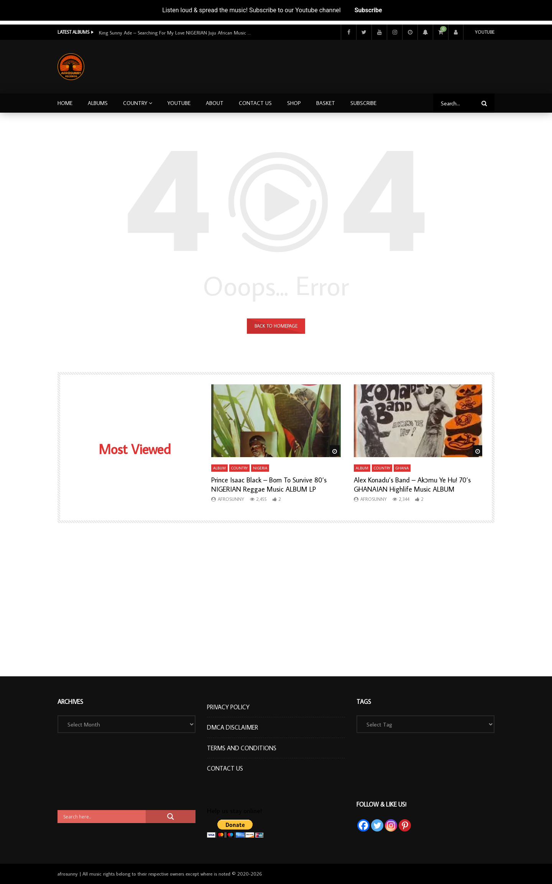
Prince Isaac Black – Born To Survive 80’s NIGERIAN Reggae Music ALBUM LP (269, 485)
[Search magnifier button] (171, 816)
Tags (363, 701)
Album (219, 468)
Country (135, 103)
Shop (294, 103)
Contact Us (255, 103)
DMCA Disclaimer (232, 727)
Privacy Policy (228, 707)
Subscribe (368, 10)
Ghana (402, 468)
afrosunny (231, 499)
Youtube (485, 32)
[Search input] (103, 816)
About (214, 103)
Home (65, 103)
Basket (325, 103)
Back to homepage (276, 326)
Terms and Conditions (241, 748)
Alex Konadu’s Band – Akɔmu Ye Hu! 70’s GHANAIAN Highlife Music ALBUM (412, 485)
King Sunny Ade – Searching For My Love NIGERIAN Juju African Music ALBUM (175, 33)
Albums (98, 103)
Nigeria (260, 468)
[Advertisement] (355, 65)
